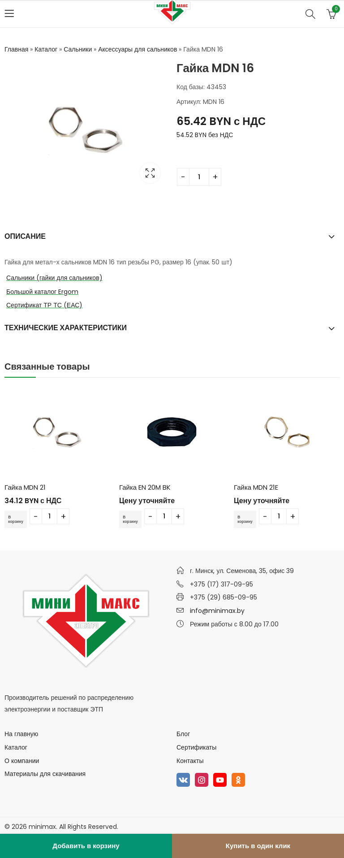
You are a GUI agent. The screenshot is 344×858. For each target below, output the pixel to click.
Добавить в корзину (85, 845)
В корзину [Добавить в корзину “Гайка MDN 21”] (18, 519)
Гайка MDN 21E (256, 487)
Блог (183, 733)
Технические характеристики (65, 328)
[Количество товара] (199, 177)
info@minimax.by (217, 610)
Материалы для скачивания (45, 773)
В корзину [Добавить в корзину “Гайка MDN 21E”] (247, 519)
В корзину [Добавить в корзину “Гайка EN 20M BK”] (132, 519)
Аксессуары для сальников (137, 49)
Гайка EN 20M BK (145, 487)
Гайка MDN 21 (25, 487)
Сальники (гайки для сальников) (54, 277)
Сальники (78, 49)
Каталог (45, 49)
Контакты (189, 760)
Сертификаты (196, 747)
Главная (16, 49)
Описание (25, 236)
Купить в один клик (258, 845)
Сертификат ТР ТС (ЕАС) (44, 305)
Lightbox (150, 173)
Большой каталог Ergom (42, 291)
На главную (21, 733)
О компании (21, 760)
